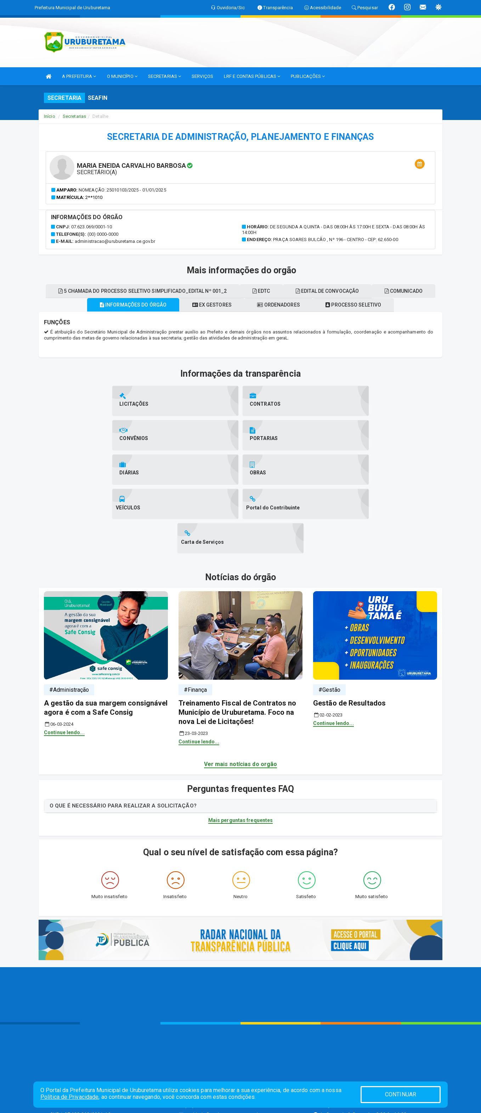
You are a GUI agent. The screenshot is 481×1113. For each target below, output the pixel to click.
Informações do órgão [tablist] (127, 318)
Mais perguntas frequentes (240, 765)
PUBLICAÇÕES (308, 76)
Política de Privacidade (69, 1097)
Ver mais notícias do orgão (240, 709)
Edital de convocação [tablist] (363, 304)
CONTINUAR (400, 1094)
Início (49, 116)
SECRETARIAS (164, 76)
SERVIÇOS (202, 76)
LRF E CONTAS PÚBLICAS (252, 76)
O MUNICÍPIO (122, 76)
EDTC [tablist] (293, 304)
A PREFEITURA (79, 76)
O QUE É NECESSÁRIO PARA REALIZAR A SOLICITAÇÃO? (123, 750)
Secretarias (74, 116)
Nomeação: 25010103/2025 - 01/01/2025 (122, 190)
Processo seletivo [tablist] (359, 318)
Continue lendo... (64, 677)
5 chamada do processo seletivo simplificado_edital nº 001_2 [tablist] (170, 304)
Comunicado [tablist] (240, 291)
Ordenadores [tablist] (280, 318)
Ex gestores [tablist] (210, 318)
